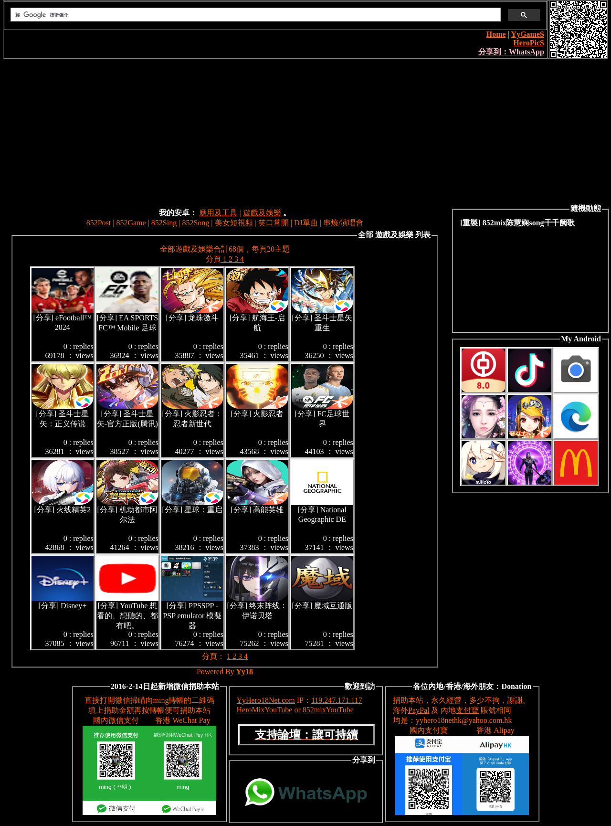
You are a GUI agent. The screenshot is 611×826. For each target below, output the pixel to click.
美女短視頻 (234, 223)
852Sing (164, 223)
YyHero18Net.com (266, 700)
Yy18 (244, 671)
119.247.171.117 (336, 700)
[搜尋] (254, 15)
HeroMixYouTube (265, 710)
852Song (195, 223)
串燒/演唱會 (343, 223)
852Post (98, 223)
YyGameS (527, 34)
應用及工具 (218, 213)
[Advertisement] (305, 131)
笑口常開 (273, 223)
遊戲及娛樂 (262, 213)
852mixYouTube (328, 710)
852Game (131, 223)
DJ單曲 (306, 223)
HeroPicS (528, 43)
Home (496, 34)
